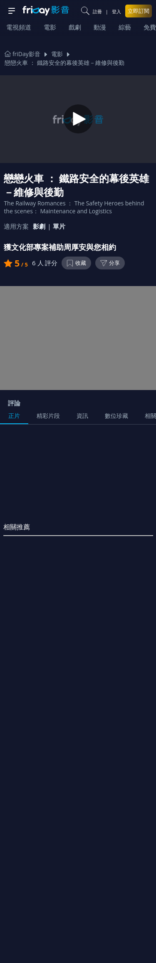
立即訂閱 (138, 11)
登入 (116, 11)
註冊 (97, 11)
